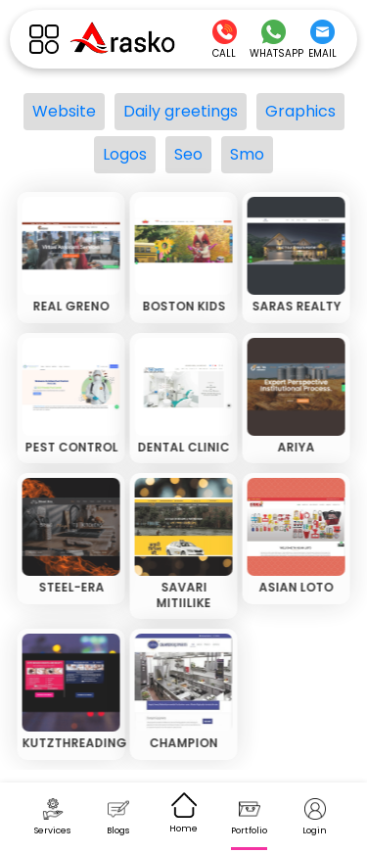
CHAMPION (182, 743)
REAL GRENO (69, 306)
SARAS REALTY (295, 306)
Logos (125, 154)
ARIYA (294, 447)
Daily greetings (180, 111)
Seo (188, 154)
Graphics (300, 111)
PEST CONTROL (69, 447)
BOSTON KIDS (182, 306)
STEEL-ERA (70, 587)
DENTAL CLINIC (182, 447)
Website (64, 111)
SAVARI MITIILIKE (182, 595)
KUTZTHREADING (73, 743)
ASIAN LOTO (294, 587)
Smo (247, 154)
